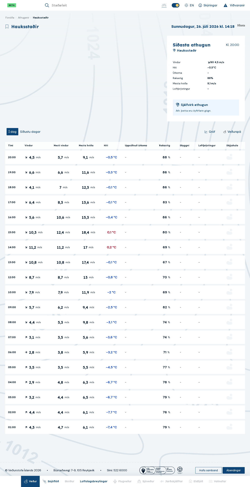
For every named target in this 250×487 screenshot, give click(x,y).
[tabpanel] (125, 288)
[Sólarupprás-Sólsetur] (164, 5)
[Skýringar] (207, 5)
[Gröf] (210, 132)
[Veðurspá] (232, 132)
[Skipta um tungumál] (189, 5)
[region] (84, 78)
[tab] (12, 131)
